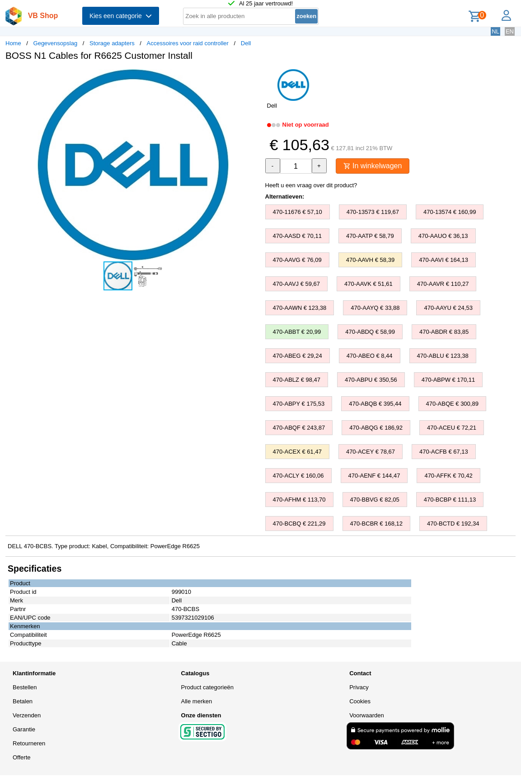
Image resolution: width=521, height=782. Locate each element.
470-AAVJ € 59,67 (296, 283)
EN (510, 31)
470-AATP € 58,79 (370, 235)
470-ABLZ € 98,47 (297, 379)
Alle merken (196, 701)
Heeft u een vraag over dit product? (311, 185)
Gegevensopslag (55, 43)
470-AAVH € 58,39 (370, 259)
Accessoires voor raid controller (188, 43)
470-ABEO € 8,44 (370, 355)
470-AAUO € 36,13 (443, 235)
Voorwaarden (366, 715)
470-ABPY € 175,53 (299, 403)
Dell (246, 43)
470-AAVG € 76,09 (297, 259)
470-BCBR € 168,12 (376, 523)
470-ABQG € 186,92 (376, 427)
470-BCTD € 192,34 (453, 523)
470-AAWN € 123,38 (300, 307)
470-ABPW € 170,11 (448, 379)
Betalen (23, 701)
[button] (252, 77)
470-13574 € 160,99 (449, 212)
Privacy (359, 687)
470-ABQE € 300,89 (452, 403)
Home (13, 43)
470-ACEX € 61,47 (297, 451)
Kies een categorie (120, 15)
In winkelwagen (372, 166)
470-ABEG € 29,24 (297, 355)
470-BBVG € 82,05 (374, 499)
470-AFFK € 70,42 (448, 475)
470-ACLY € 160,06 (298, 475)
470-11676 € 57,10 (297, 212)
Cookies (360, 701)
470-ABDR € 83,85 (444, 331)
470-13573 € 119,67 (373, 212)
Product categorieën (207, 687)
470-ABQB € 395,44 (375, 403)
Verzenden (27, 715)
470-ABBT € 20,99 (297, 331)
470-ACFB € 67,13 (443, 451)
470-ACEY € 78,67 (370, 451)
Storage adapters (112, 43)
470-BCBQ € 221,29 (299, 523)
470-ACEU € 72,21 (451, 427)
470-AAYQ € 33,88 (375, 307)
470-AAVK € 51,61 (368, 283)
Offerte (22, 757)
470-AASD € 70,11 (297, 235)
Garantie (24, 729)
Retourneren (29, 743)
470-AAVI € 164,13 (443, 259)
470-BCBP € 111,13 (450, 499)
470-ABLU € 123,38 (443, 355)
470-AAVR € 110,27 (443, 283)
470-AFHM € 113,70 (299, 499)
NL (495, 31)
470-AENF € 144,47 (374, 475)
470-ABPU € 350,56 (371, 379)
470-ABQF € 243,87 (299, 427)
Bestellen (25, 687)
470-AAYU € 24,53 (448, 307)
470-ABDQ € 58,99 (370, 331)
